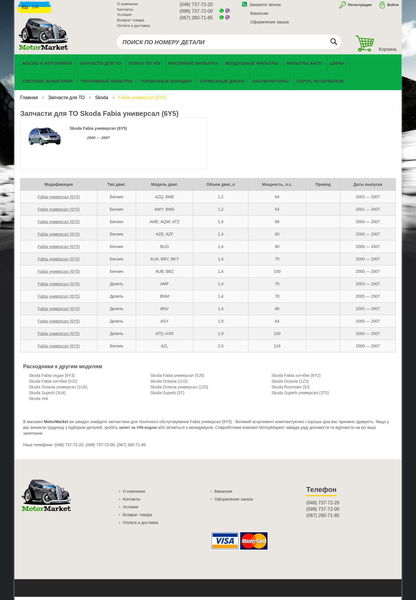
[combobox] (229, 44)
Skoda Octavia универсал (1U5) (58, 390)
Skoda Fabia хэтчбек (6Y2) (296, 379)
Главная (29, 101)
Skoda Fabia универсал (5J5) (177, 379)
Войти (393, 7)
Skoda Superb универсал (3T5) (300, 396)
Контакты (125, 11)
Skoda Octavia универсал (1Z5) (179, 390)
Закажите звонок (261, 6)
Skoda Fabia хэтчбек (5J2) (53, 384)
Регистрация (359, 7)
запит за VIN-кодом (138, 431)
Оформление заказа (269, 24)
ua (35, 8)
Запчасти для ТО (67, 101)
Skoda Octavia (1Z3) (290, 384)
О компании (127, 6)
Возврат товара (130, 22)
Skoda (102, 101)
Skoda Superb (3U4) (47, 396)
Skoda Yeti (38, 402)
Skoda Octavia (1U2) (169, 384)
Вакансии (259, 15)
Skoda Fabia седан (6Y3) (52, 379)
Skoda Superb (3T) (167, 396)
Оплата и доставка (133, 27)
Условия (124, 16)
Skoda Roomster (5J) (291, 390)
